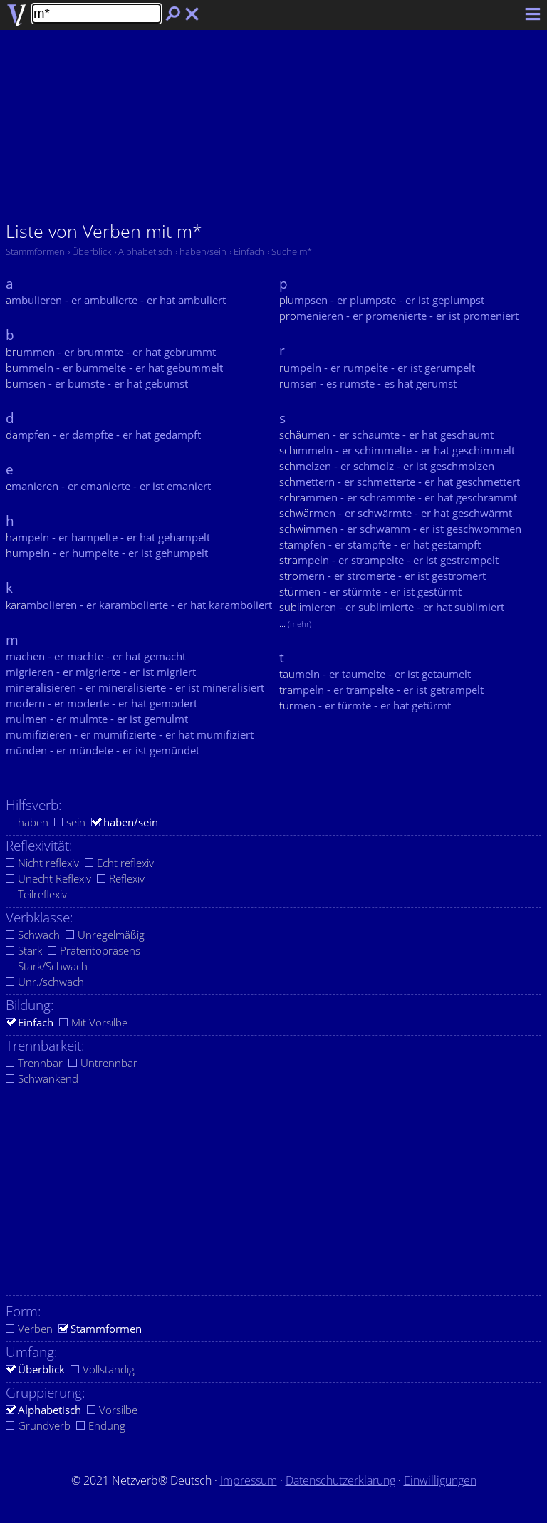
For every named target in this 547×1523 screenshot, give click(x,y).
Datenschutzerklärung (340, 1480)
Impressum (248, 1480)
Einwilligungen (440, 1480)
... (295, 623)
